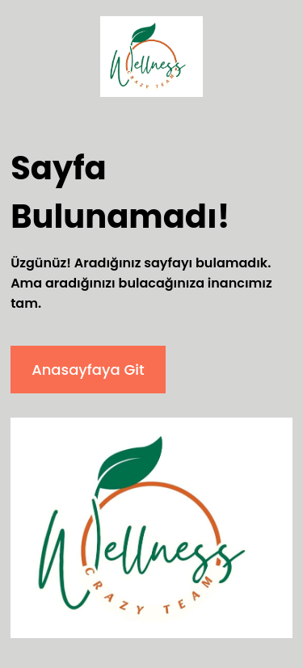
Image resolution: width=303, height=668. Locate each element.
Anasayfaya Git (88, 369)
